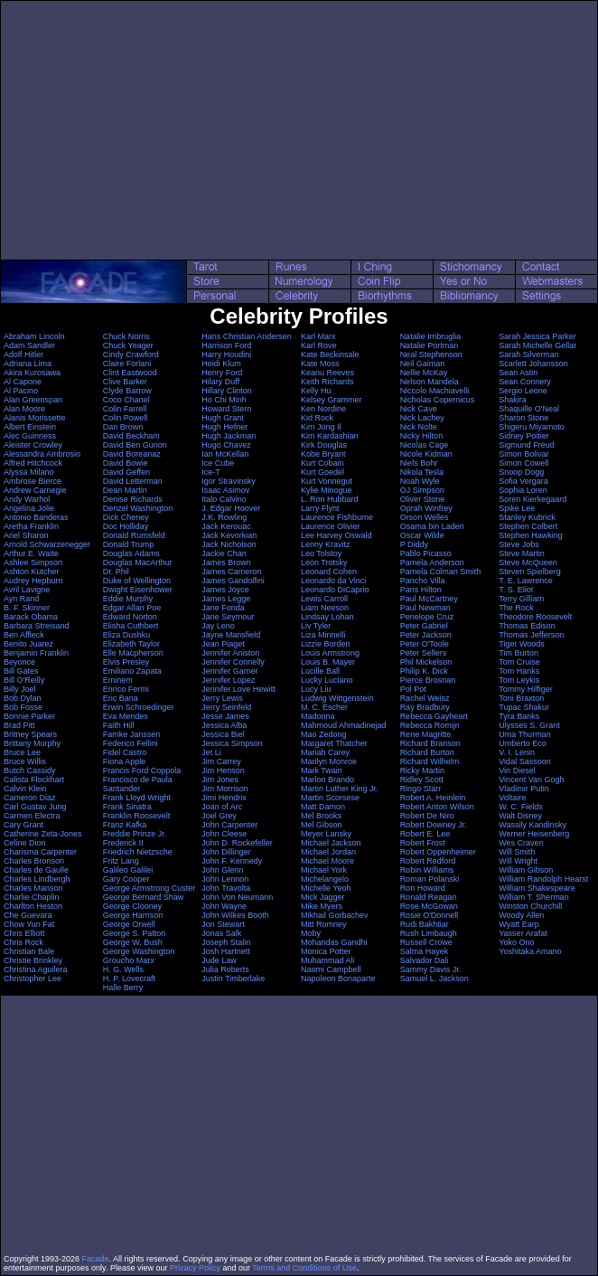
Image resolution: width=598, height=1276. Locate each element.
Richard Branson (430, 743)
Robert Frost (422, 842)
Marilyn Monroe (329, 761)
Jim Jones (219, 779)
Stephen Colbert (528, 526)
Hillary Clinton (226, 390)
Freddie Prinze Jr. (135, 833)
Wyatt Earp (518, 924)
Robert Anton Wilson (437, 806)
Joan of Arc (221, 806)
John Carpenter (229, 824)
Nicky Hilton (422, 435)
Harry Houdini (226, 354)
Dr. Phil (116, 571)
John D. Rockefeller (237, 842)
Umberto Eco (523, 743)
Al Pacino (21, 390)
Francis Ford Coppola (142, 770)
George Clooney (133, 906)
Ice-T (210, 472)
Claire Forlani (127, 363)
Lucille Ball (320, 671)
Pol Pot (413, 689)
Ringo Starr (421, 788)
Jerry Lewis (222, 698)
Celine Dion (25, 842)
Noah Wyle (420, 481)
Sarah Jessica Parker (537, 336)
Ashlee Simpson (33, 562)
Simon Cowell (523, 463)
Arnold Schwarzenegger (47, 544)
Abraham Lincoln (34, 336)
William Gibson (526, 869)
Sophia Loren (523, 490)
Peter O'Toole (424, 643)
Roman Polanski (430, 879)
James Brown (226, 562)
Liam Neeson (325, 607)
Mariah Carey (325, 752)
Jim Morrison (224, 788)
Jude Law (219, 960)
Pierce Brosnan (428, 680)
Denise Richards (133, 499)
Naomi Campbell (331, 969)
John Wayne (224, 906)
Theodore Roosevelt (535, 616)
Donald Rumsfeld (134, 535)
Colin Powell (125, 417)
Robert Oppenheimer (438, 851)
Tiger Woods (522, 643)
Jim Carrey (221, 761)
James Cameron (231, 571)
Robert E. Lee (425, 833)
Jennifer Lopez (228, 680)
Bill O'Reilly (24, 680)
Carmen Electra (32, 815)
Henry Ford (221, 372)
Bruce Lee (22, 752)
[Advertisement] (299, 130)
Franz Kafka (125, 824)
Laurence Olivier (330, 526)
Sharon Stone (523, 417)
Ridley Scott (422, 779)
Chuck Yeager (128, 345)
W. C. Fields (521, 806)
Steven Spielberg (530, 571)
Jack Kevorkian (229, 535)
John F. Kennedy (231, 860)
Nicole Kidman (426, 453)
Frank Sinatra (127, 806)
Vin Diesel (517, 770)
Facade (95, 1258)
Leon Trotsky (324, 562)
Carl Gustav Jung (35, 806)
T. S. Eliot (516, 589)
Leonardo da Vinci (333, 580)
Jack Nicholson (229, 544)
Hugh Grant (222, 417)
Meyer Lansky (326, 833)
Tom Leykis (519, 680)
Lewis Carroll (324, 598)
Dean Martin (125, 490)
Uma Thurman (524, 734)
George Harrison (133, 915)
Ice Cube (217, 463)
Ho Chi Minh (224, 399)
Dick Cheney (126, 517)
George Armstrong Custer (149, 888)
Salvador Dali (424, 960)
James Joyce (225, 589)
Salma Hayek (424, 951)
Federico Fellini (130, 743)
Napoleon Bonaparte (338, 978)
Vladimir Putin (524, 788)
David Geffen (126, 472)
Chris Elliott (24, 933)
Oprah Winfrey (426, 508)
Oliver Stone (422, 499)
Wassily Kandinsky (532, 824)
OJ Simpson (422, 490)
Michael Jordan (328, 851)
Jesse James (225, 716)
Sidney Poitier (524, 435)
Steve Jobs (519, 544)
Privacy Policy (195, 1267)
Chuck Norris (126, 336)
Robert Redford (428, 860)
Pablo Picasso (426, 553)
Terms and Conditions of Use (304, 1267)
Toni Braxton (521, 698)
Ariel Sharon (26, 535)
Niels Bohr (419, 463)
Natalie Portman (429, 345)
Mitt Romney (324, 924)
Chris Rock (23, 942)
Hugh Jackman (228, 435)
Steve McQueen (528, 562)
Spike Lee (517, 508)
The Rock (516, 607)
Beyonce (19, 661)
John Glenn (222, 869)
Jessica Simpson (232, 743)
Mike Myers (321, 906)
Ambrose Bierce (32, 481)
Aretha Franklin (31, 526)
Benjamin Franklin (36, 652)
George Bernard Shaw (143, 897)
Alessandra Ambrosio (42, 453)
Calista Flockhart (34, 779)
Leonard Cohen (329, 571)
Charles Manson (33, 888)
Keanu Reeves (327, 372)
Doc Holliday (126, 526)
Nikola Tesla (422, 472)
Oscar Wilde (422, 535)
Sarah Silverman (529, 354)
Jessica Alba (224, 725)
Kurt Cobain (322, 463)
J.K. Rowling (224, 517)
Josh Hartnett (225, 951)
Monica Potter (326, 951)
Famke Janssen (132, 734)
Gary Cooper (126, 879)
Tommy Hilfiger (526, 689)
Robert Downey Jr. (433, 824)
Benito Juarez (28, 643)
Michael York (324, 869)
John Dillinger (226, 851)
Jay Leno (218, 625)
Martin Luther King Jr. (339, 788)
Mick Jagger (323, 897)
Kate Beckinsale (330, 354)
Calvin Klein (25, 788)
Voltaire (512, 797)
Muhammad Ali (328, 960)
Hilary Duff (220, 381)
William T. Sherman (533, 897)
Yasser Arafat (523, 933)
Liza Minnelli (323, 634)
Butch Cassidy (30, 770)
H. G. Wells (123, 969)
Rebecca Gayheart (434, 716)
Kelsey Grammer (331, 399)
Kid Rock (317, 417)
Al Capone (23, 381)
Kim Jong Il (321, 426)
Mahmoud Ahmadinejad (344, 725)
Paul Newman (425, 607)
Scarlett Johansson (533, 363)
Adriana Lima (27, 363)
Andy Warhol (27, 499)
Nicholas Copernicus (437, 399)
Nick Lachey (422, 417)
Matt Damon (323, 806)
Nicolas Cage (424, 444)
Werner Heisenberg (534, 833)
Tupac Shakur (524, 707)
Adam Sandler (29, 345)
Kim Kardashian (330, 435)
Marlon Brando (327, 779)
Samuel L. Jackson (434, 978)
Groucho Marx (128, 960)
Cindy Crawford (131, 354)
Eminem (118, 680)
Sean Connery (525, 381)
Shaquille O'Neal (529, 408)
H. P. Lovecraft (129, 978)
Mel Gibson (321, 824)
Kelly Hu (316, 390)
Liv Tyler (316, 625)
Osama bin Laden (432, 526)
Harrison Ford (226, 345)
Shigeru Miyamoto (532, 426)
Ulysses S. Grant (529, 725)
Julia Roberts (225, 969)
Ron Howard (422, 888)
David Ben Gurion (135, 444)
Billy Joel (20, 689)
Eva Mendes (125, 716)
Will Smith (517, 851)
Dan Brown (123, 426)
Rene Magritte (426, 734)
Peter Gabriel (424, 625)
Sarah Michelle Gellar (537, 345)
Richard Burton (427, 752)
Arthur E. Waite (31, 553)
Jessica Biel (223, 734)
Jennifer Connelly (233, 661)
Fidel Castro (125, 752)
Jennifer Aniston (230, 652)
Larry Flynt (320, 508)
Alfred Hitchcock (33, 463)
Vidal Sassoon (524, 761)
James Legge (225, 598)
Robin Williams (427, 869)
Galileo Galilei (128, 869)
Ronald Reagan (428, 897)
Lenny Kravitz (325, 544)
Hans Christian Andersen (246, 336)
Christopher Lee (32, 978)
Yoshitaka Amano (530, 951)
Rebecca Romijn (430, 725)
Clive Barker (125, 381)
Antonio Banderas (36, 517)
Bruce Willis (25, 761)
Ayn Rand (21, 598)
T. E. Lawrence (526, 580)
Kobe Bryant (323, 453)
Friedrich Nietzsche (138, 851)
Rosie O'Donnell (429, 915)
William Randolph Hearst (543, 879)
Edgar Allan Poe (132, 607)
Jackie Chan (224, 553)
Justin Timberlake (233, 978)
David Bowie (125, 463)
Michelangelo (325, 879)
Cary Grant (23, 824)
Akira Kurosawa (32, 372)
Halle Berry (123, 987)
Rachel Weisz (425, 698)
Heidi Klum (221, 363)
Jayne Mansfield (230, 634)
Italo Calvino (224, 499)
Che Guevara (28, 915)
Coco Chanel (126, 399)
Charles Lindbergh (37, 879)
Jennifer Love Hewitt (238, 689)
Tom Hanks (519, 671)
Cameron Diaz (30, 797)
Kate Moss (320, 363)
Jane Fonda (223, 607)
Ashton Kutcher (32, 571)
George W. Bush (133, 942)
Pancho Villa (422, 580)
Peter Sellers (423, 652)
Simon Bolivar (524, 453)
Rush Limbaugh (428, 933)
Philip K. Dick (424, 671)
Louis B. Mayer (328, 661)
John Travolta (225, 888)
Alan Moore (24, 408)
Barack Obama (31, 616)
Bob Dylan (23, 698)
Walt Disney (520, 815)
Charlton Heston (33, 906)
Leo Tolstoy (321, 553)
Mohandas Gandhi (334, 942)
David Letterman (133, 481)
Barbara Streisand (37, 625)
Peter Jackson (426, 634)
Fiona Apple (124, 761)
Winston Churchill (530, 906)
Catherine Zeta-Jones (43, 833)
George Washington (139, 951)
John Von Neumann (237, 897)
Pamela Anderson (432, 562)
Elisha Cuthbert (131, 625)
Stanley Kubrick (527, 517)
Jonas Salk (221, 933)
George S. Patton (134, 933)
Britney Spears (30, 734)
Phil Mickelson (426, 661)
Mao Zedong (324, 734)
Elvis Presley (126, 661)
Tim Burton (518, 652)
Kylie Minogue (326, 490)
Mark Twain (321, 770)
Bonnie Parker (29, 716)
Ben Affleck (24, 634)
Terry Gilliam (521, 598)
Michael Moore (327, 860)
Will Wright (518, 860)
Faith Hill (119, 725)
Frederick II (123, 842)
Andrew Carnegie (35, 490)
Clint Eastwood (130, 372)
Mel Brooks (321, 815)
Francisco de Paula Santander (138, 784)
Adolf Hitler (23, 354)
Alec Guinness (30, 435)
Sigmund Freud (527, 444)
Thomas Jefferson (531, 634)
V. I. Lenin (517, 752)
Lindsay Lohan (327, 616)
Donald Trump (128, 544)
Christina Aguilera (36, 969)
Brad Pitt (19, 725)
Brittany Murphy (32, 743)
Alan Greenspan (33, 399)
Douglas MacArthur (138, 562)
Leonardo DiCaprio (335, 589)
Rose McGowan (429, 906)
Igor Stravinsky (228, 481)
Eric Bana (120, 698)
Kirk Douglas (324, 444)
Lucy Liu (316, 689)
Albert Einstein (30, 426)
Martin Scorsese (330, 797)
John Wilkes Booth (235, 915)
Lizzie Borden (325, 643)
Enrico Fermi (126, 689)
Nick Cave (418, 408)
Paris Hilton (421, 589)
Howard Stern (226, 408)
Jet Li (211, 752)
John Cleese (224, 833)
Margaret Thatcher (334, 743)
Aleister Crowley (33, 444)
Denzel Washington (138, 508)
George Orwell (129, 924)
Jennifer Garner (229, 671)
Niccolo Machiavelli (435, 390)
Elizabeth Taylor (131, 643)
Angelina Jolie (29, 508)
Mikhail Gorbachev (335, 915)
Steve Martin (522, 553)
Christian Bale (29, 951)
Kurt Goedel (322, 472)
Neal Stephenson (431, 354)
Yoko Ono (516, 942)
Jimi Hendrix (224, 797)
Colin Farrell (125, 408)
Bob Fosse (23, 707)
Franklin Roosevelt (137, 815)
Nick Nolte (418, 426)
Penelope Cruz (427, 616)
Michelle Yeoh (326, 888)
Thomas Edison (527, 625)
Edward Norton (130, 616)
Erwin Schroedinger (138, 707)
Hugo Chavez (226, 444)
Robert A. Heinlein (433, 797)
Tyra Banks (519, 716)
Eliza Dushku (127, 634)
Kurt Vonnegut (326, 481)
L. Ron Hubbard (330, 499)
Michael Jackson (331, 842)
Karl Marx (318, 336)
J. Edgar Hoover (230, 508)
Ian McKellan (224, 453)
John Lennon (224, 879)
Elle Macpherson (133, 652)
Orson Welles (424, 517)
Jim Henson (223, 770)
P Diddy (414, 544)
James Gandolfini (233, 580)
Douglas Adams (131, 553)
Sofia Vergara (523, 481)
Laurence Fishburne (337, 517)
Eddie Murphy (128, 598)
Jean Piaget (223, 643)
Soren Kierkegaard (532, 499)
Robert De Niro (427, 815)
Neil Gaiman (422, 363)
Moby (311, 933)
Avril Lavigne (27, 589)
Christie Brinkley (33, 960)
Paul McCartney (429, 598)
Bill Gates (21, 671)
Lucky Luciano (327, 680)
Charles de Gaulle (36, 869)
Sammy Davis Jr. (431, 969)
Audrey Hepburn (33, 580)
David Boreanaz (132, 453)
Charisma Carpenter (40, 851)
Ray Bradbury (425, 707)
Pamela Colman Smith (440, 571)
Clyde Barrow (127, 390)
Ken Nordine (323, 408)
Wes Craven (521, 842)
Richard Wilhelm (430, 761)
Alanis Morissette (35, 417)
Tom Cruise (519, 661)
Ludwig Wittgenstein (337, 698)
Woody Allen (521, 915)
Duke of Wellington (137, 580)
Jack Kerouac (226, 526)
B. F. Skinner (27, 607)
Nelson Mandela (429, 381)
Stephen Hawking (531, 535)
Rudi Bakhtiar (424, 924)
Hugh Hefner (224, 426)
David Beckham (131, 435)
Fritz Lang (121, 860)
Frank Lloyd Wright (137, 797)
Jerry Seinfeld (226, 707)
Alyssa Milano (29, 472)
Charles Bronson (34, 860)
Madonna (318, 716)
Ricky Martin (422, 770)
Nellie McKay (424, 372)
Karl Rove (319, 345)
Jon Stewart (223, 924)
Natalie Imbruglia (431, 336)
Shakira (513, 399)
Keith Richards (327, 381)
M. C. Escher (324, 707)
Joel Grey (219, 815)
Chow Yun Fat (29, 924)
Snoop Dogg (521, 472)
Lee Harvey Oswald (336, 535)
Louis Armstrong (330, 652)
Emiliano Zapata (132, 671)
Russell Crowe (426, 942)
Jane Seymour (227, 616)
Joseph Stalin (225, 942)
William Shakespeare (537, 888)
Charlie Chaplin (32, 897)
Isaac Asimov (225, 490)
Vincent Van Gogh (531, 779)
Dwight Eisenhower (138, 589)
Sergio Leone (523, 390)
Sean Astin (518, 372)
